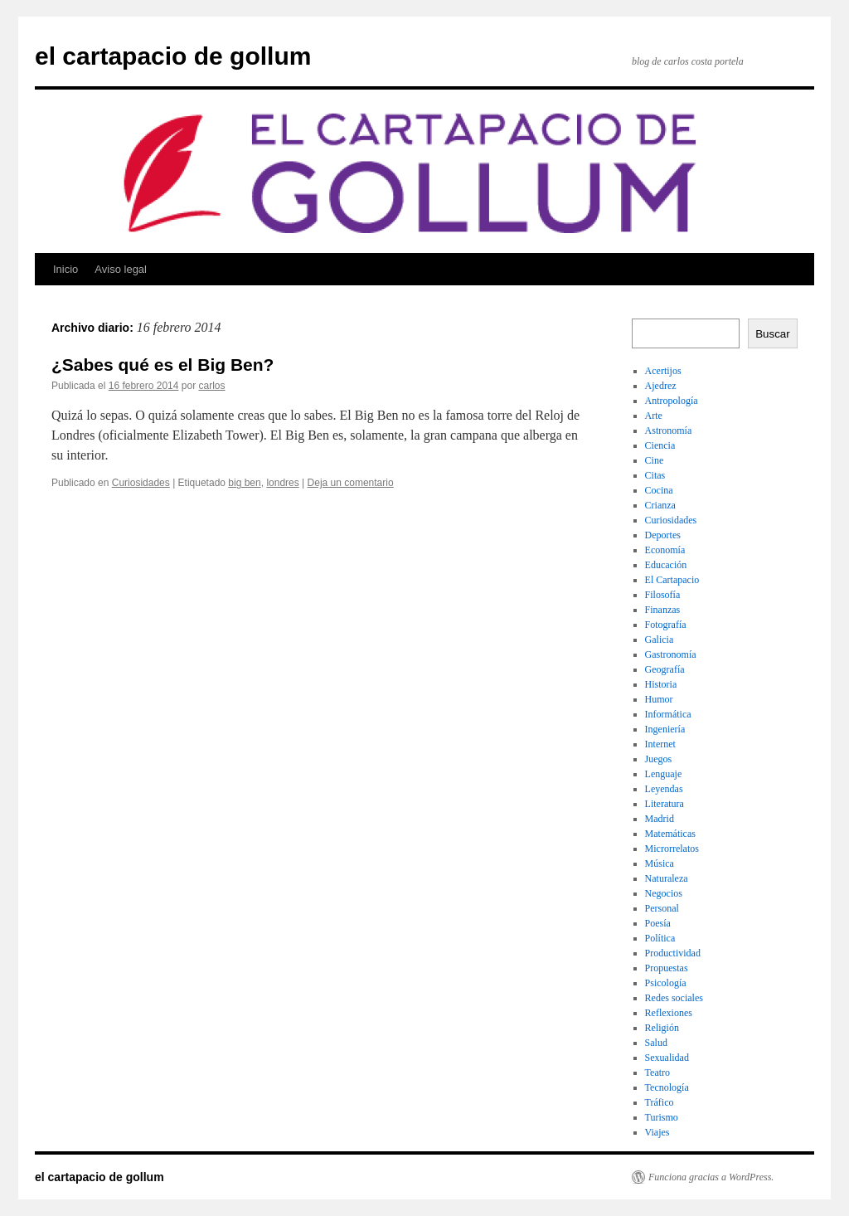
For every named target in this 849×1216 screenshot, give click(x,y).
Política (660, 938)
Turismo (661, 1117)
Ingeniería (665, 729)
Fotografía (665, 624)
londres (282, 483)
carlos (212, 386)
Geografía (665, 669)
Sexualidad (667, 1057)
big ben (244, 483)
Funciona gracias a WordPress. (711, 1177)
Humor (659, 699)
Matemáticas (670, 833)
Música (659, 863)
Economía (665, 550)
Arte (653, 415)
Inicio (65, 269)
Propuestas (666, 968)
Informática (668, 714)
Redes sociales (674, 998)
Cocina (659, 490)
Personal (662, 908)
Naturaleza (666, 878)
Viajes (657, 1132)
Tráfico (659, 1102)
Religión (662, 1028)
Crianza (660, 505)
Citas (655, 475)
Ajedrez (661, 386)
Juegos (658, 759)
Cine (654, 460)
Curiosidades (141, 483)
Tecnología (667, 1087)
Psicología (665, 983)
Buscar (772, 334)
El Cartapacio (672, 580)
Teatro (657, 1072)
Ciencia (660, 445)
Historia (661, 684)
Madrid (659, 818)
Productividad (673, 953)
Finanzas (663, 609)
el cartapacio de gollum (173, 56)
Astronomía (668, 430)
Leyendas (664, 789)
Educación (666, 565)
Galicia (659, 639)
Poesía (658, 923)
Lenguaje (663, 774)
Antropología (671, 400)
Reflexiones (668, 1013)
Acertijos (663, 371)
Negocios (663, 893)
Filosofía (663, 595)
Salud (656, 1042)
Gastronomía (670, 654)
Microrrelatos (672, 848)
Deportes (663, 535)
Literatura (664, 804)
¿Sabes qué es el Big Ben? (162, 364)
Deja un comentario (351, 483)
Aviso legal (121, 269)
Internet (660, 744)
